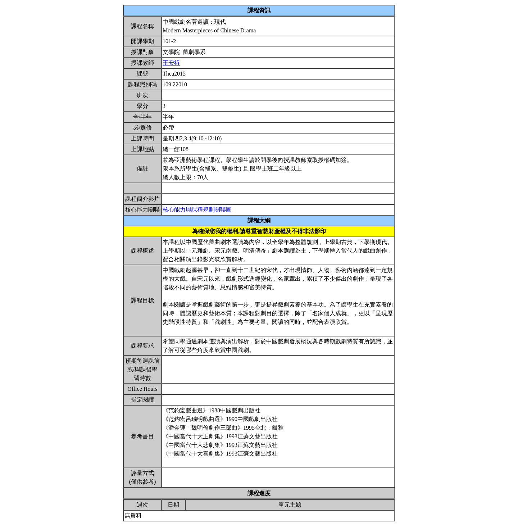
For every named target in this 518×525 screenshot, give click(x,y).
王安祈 (171, 63)
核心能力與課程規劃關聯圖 (197, 210)
